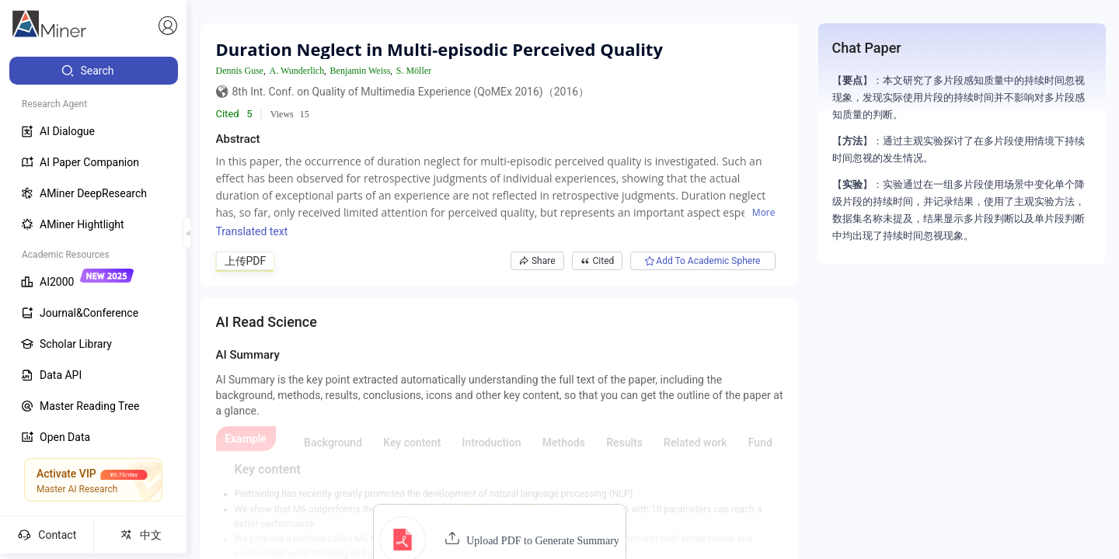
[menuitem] (93, 71)
